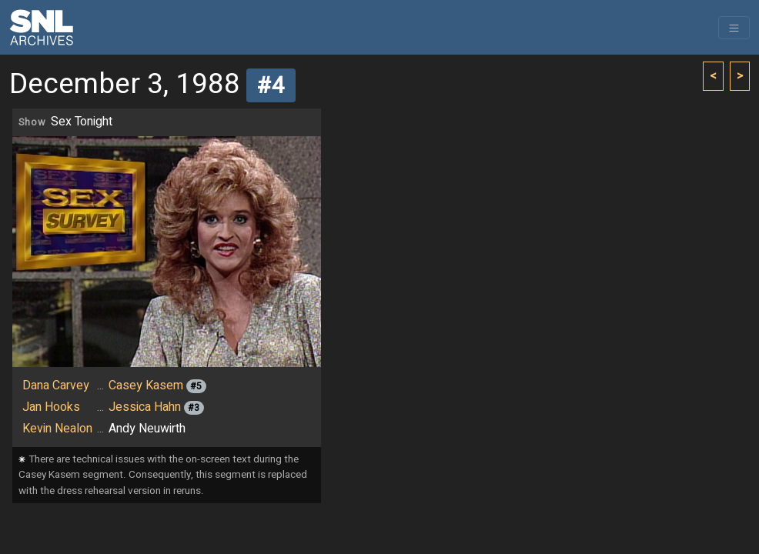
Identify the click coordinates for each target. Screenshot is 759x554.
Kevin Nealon (57, 428)
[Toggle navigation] (734, 27)
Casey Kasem (146, 385)
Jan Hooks (51, 407)
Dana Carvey (55, 385)
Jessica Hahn (145, 407)
